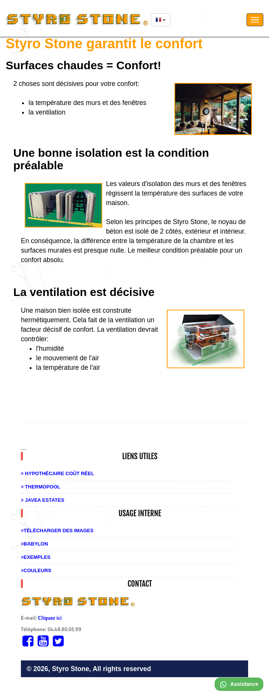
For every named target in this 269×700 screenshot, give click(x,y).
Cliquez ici (50, 617)
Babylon (34, 544)
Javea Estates (42, 500)
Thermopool (40, 487)
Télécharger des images (57, 530)
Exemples (36, 557)
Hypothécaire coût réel (57, 473)
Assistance (239, 684)
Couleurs (36, 570)
